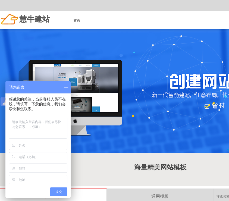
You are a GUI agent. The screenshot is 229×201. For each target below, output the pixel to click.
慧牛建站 (34, 19)
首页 (77, 20)
